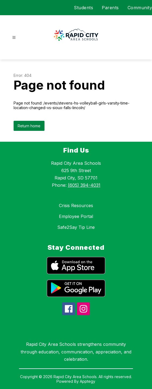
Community (140, 7)
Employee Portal (76, 216)
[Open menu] (14, 37)
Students (83, 7)
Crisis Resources (76, 205)
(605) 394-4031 (84, 185)
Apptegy (87, 381)
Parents (110, 7)
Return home (29, 126)
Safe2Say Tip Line (76, 227)
